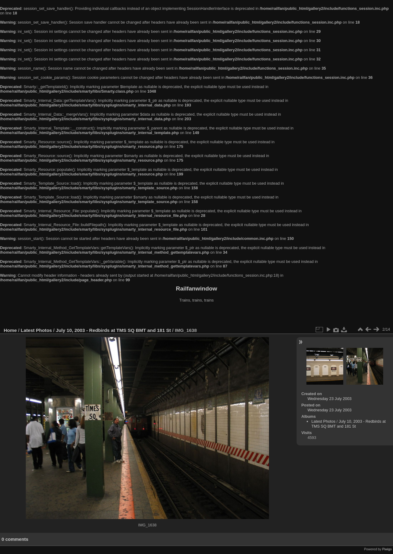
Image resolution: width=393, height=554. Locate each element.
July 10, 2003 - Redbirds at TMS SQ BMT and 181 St (113, 330)
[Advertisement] (196, 315)
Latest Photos (36, 330)
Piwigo (387, 549)
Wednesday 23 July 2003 (329, 398)
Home (10, 330)
